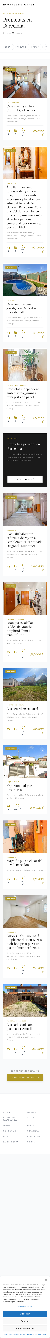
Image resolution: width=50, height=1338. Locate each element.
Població (23, 47)
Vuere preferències (25, 1328)
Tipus (37, 47)
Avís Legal (42, 1334)
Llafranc (32, 1112)
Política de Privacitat (28, 1334)
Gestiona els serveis (24, 1307)
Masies (6, 1125)
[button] (46, 1279)
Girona (31, 1142)
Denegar (25, 1321)
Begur (6, 1112)
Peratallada (34, 1136)
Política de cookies (11, 1334)
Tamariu (31, 1118)
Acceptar (25, 1313)
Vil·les (30, 1125)
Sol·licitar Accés (25, 479)
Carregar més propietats (25, 1077)
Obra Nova (33, 1131)
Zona (8, 47)
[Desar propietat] (42, 70)
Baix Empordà (10, 1142)
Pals (5, 1136)
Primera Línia (10, 1131)
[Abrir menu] (44, 4)
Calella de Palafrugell (10, 1119)
